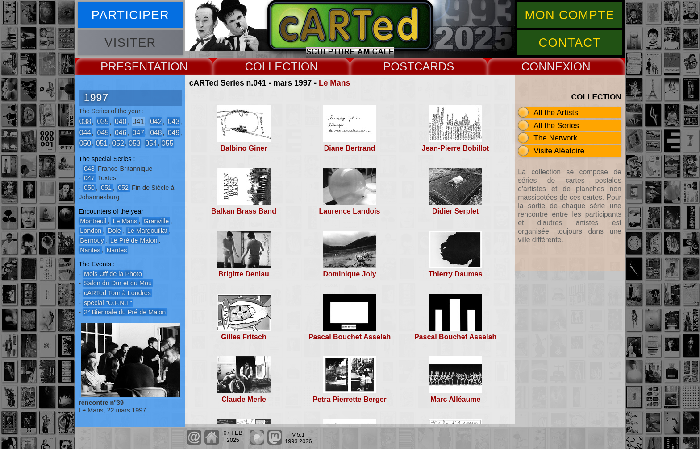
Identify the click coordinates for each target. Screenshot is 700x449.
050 (85, 143)
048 (156, 132)
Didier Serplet (455, 211)
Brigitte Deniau (243, 274)
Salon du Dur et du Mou (118, 283)
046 (120, 132)
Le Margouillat (147, 230)
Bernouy (92, 240)
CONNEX (546, 66)
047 (138, 132)
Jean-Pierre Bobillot (455, 148)
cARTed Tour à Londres (117, 293)
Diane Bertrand (349, 148)
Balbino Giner (244, 148)
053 (134, 143)
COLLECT (271, 66)
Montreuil (93, 221)
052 (118, 143)
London (90, 230)
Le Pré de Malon (134, 240)
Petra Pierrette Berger (349, 399)
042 (156, 121)
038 (85, 121)
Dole (114, 230)
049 (173, 132)
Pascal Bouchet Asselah (349, 337)
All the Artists (555, 112)
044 (85, 132)
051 (102, 143)
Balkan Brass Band (243, 211)
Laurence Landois (349, 211)
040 (120, 121)
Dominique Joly (349, 274)
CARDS (434, 66)
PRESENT (127, 66)
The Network (555, 137)
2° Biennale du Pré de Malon (125, 312)
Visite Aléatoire (558, 150)
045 (102, 132)
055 (167, 143)
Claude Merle (243, 399)
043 (173, 121)
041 (138, 121)
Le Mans (334, 82)
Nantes (90, 250)
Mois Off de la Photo (113, 273)
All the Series (556, 125)
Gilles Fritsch (243, 337)
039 (102, 121)
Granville (156, 221)
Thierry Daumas (456, 274)
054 (151, 143)
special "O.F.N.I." (108, 302)
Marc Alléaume (455, 399)
